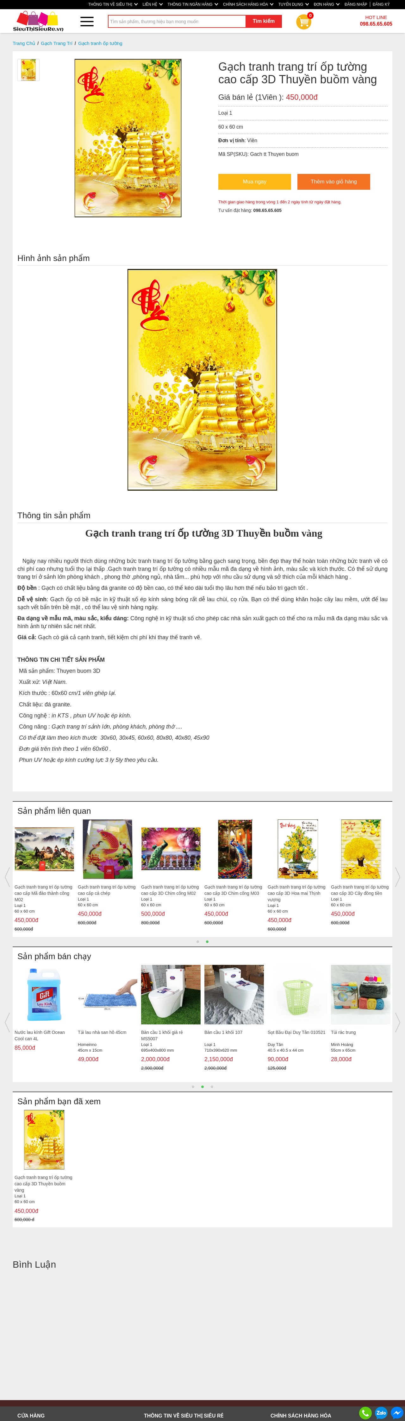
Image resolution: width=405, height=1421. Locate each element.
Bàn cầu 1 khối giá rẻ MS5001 (352, 1035)
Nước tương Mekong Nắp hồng (293, 1035)
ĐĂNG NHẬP (356, 4)
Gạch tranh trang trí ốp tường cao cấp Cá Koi (107, 890)
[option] (44, 874)
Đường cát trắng (220, 1032)
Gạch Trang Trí (56, 43)
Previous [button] (7, 877)
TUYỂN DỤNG (293, 4)
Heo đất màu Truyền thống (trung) (104, 1035)
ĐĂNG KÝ (381, 4)
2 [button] (207, 942)
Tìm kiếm (264, 21)
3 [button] (212, 1087)
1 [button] (198, 942)
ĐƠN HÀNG (327, 4)
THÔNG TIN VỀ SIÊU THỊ (113, 4)
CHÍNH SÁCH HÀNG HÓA (248, 4)
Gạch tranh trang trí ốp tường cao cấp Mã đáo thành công (233, 890)
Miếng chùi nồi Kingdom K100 (44, 1032)
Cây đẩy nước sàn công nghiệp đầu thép (164, 1035)
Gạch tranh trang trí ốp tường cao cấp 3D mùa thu (360, 890)
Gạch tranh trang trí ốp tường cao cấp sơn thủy (43, 890)
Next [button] (397, 877)
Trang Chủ (24, 43)
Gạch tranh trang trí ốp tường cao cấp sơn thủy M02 (170, 890)
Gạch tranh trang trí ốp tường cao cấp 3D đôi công (297, 890)
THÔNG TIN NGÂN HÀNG (193, 4)
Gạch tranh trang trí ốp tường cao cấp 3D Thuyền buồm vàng (43, 1184)
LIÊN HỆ (153, 4)
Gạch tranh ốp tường (100, 43)
